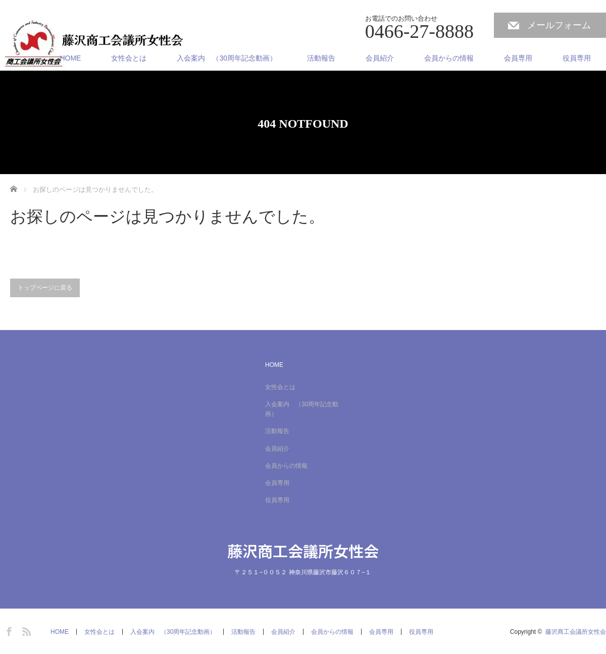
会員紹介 (380, 58)
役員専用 (577, 58)
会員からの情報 (449, 58)
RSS (25, 629)
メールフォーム (559, 25)
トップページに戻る (45, 287)
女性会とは (128, 58)
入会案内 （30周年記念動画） (227, 58)
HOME (70, 58)
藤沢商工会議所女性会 (303, 550)
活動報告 (321, 58)
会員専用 (518, 58)
